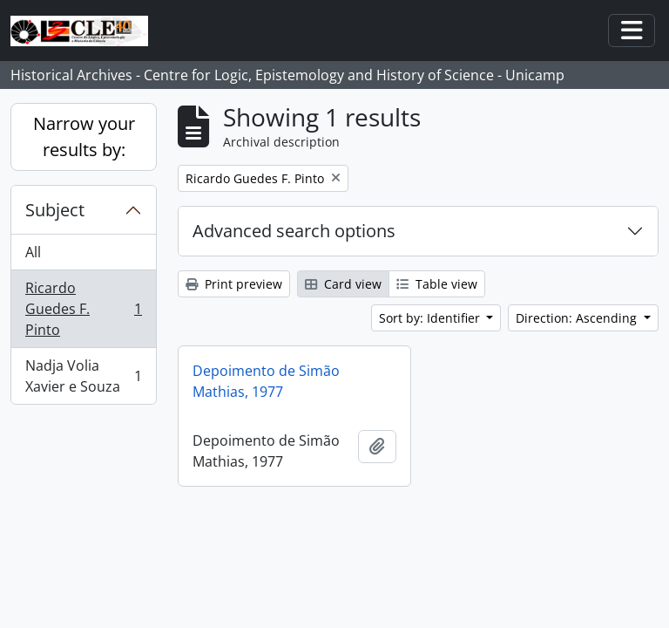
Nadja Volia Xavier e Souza (83, 376)
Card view (343, 284)
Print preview (234, 284)
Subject (54, 210)
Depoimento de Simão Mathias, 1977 (266, 381)
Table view (436, 284)
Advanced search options (294, 230)
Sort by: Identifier (431, 318)
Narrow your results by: (84, 136)
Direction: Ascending (578, 318)
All (33, 252)
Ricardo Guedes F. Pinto (83, 308)
